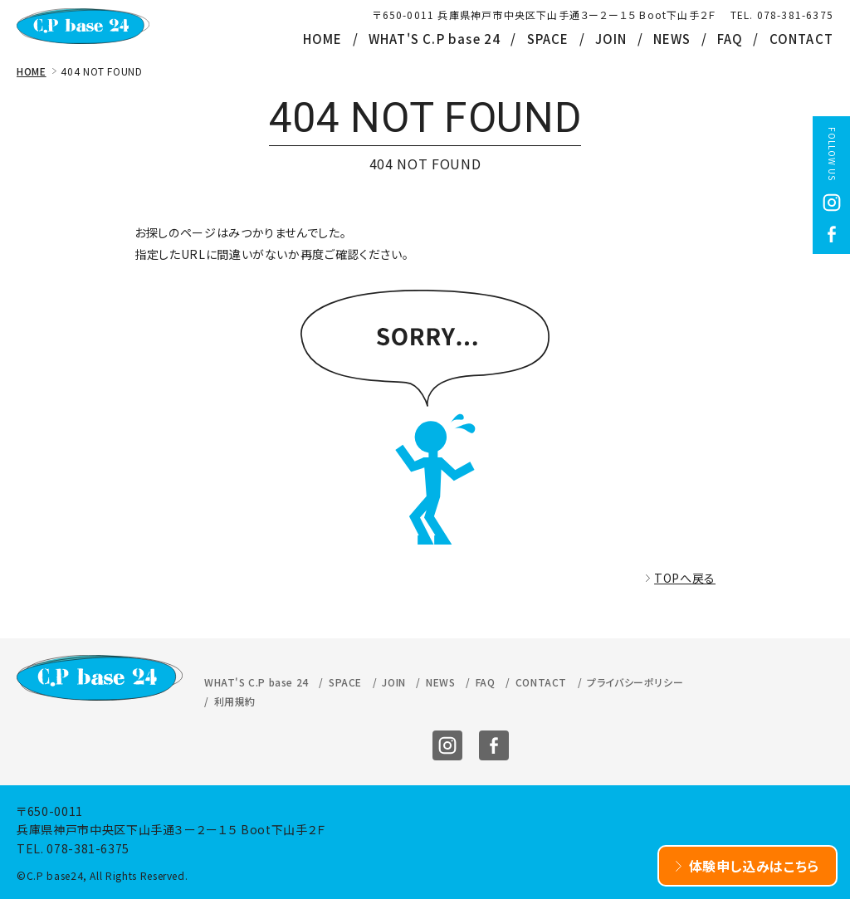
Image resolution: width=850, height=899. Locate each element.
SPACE (548, 38)
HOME (323, 38)
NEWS (672, 38)
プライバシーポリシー (635, 682)
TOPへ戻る (685, 577)
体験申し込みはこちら (754, 866)
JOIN (611, 38)
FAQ (730, 38)
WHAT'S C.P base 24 (435, 38)
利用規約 (235, 701)
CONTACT (801, 38)
